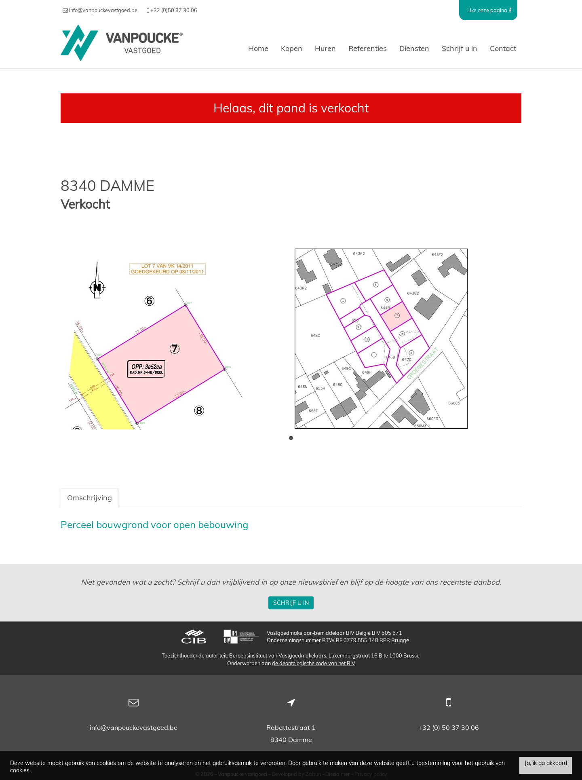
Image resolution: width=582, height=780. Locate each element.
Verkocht (85, 204)
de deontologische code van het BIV (313, 663)
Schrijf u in (459, 48)
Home (258, 48)
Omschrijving (89, 497)
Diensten (414, 48)
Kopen (291, 48)
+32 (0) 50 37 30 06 (448, 727)
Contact (503, 48)
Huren (325, 48)
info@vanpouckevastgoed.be (133, 727)
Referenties (367, 48)
